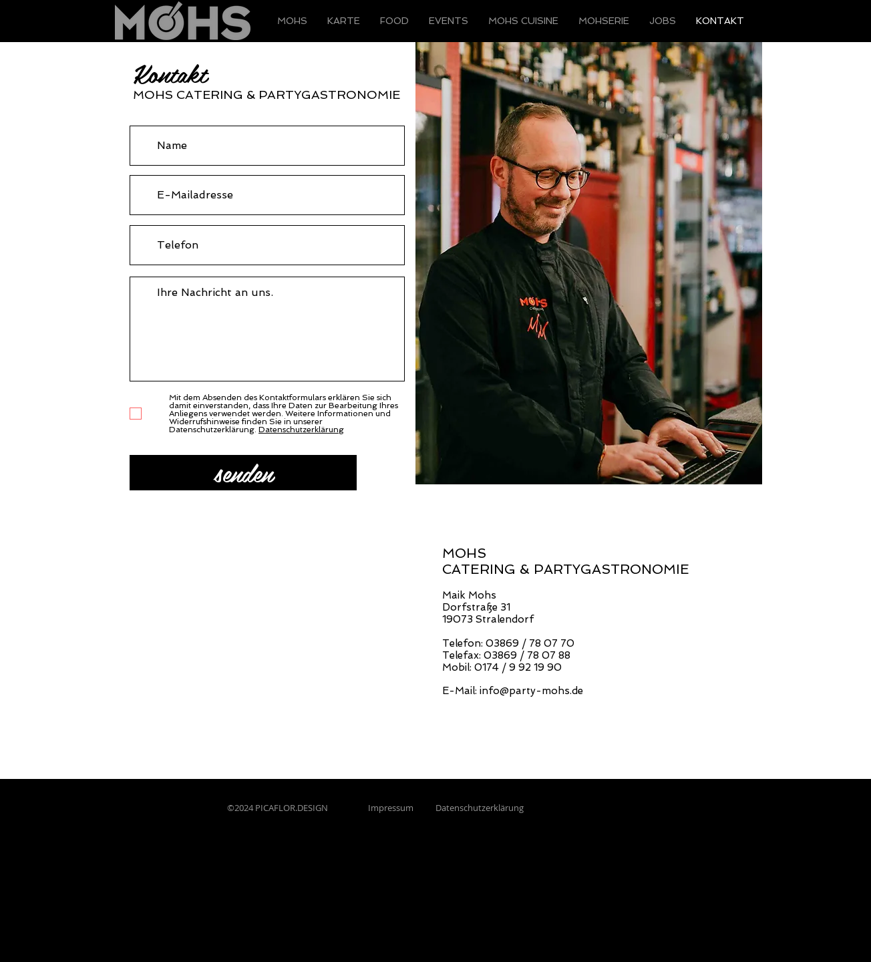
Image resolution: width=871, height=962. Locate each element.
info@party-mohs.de (531, 691)
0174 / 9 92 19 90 (518, 667)
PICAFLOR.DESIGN (292, 808)
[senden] (243, 472)
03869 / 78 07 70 (530, 643)
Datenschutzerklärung (480, 808)
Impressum (389, 808)
